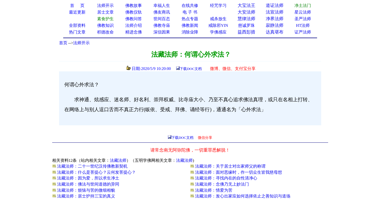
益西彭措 (246, 32)
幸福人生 (161, 5)
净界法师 (274, 18)
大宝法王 (246, 5)
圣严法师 (302, 19)
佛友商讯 (161, 12)
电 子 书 (190, 12)
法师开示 (81, 43)
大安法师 (246, 12)
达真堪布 (274, 32)
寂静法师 (274, 25)
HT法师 (303, 25)
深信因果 (161, 32)
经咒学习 (218, 5)
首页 (63, 43)
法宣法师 (274, 12)
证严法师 (302, 32)
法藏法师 (118, 160)
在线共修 (190, 5)
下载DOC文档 (190, 69)
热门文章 (77, 32)
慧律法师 (246, 18)
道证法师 (274, 5)
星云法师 (302, 12)
